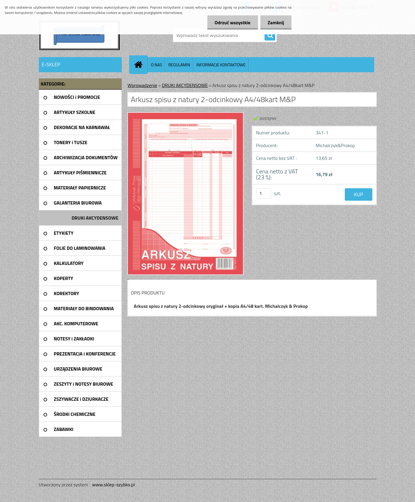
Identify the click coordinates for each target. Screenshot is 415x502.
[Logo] (79, 35)
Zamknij (276, 22)
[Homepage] (141, 64)
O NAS (156, 65)
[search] (270, 35)
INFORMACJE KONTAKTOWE (221, 65)
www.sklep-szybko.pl (113, 484)
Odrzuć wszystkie (233, 22)
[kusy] (263, 193)
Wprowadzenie (142, 85)
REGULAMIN (179, 65)
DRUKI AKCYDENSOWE (185, 85)
